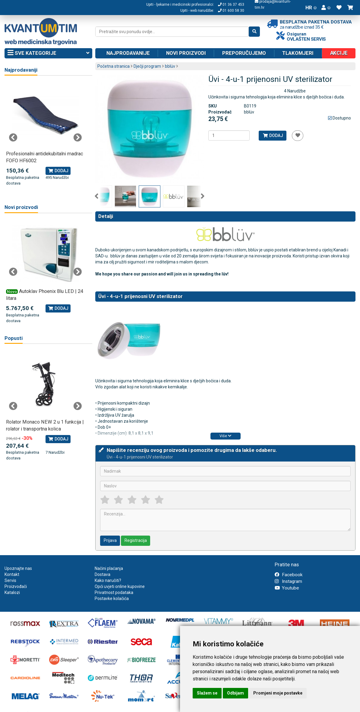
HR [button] (311, 8)
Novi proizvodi (186, 53)
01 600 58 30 (231, 10)
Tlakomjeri (298, 53)
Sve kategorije (48, 53)
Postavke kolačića (112, 598)
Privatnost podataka (114, 592)
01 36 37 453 (231, 4)
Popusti (14, 338)
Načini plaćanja (109, 568)
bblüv (170, 66)
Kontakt (12, 574)
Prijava (110, 540)
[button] (326, 8)
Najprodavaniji (21, 70)
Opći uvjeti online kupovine (120, 586)
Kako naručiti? (108, 580)
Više (225, 436)
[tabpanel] (45, 134)
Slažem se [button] (207, 693)
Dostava (102, 574)
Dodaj (272, 135)
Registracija (136, 540)
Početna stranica (113, 66)
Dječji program (147, 66)
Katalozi (12, 592)
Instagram (288, 581)
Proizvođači (16, 586)
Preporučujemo (244, 53)
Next (202, 196)
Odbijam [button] (235, 693)
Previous (96, 196)
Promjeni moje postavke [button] (277, 693)
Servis (10, 580)
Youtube (287, 588)
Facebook (288, 574)
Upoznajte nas (18, 568)
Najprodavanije (128, 53)
